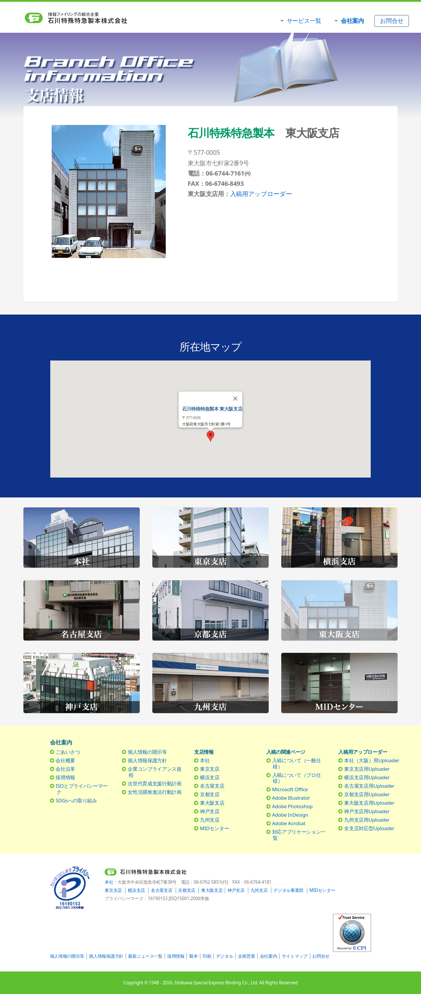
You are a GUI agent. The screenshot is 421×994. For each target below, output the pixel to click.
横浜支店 (210, 777)
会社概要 (65, 760)
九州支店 (210, 819)
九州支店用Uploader (366, 819)
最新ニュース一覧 (145, 956)
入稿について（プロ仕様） (296, 778)
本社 (205, 760)
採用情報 (65, 777)
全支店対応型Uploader (369, 828)
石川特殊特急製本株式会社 (103, 18)
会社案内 (268, 956)
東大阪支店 (212, 802)
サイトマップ (295, 956)
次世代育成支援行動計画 (154, 783)
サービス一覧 (304, 20)
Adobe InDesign (290, 814)
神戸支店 (210, 811)
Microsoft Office (290, 789)
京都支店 (210, 794)
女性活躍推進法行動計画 (154, 792)
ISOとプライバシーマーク (82, 788)
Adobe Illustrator (291, 797)
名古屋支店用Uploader (369, 785)
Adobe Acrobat (289, 823)
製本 (193, 956)
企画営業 (246, 956)
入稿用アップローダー (261, 193)
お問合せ (320, 956)
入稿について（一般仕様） (296, 763)
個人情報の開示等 (147, 751)
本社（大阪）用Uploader (371, 760)
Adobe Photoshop (292, 806)
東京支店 (210, 768)
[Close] (235, 399)
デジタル (224, 956)
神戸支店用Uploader (366, 811)
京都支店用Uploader (366, 794)
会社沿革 (65, 768)
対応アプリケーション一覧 (299, 834)
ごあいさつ (68, 751)
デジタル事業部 (288, 890)
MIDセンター (214, 828)
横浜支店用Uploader (366, 777)
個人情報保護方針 (147, 760)
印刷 (207, 956)
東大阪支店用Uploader (369, 802)
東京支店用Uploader (366, 768)
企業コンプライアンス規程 (154, 771)
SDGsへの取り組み (76, 800)
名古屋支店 (212, 785)
